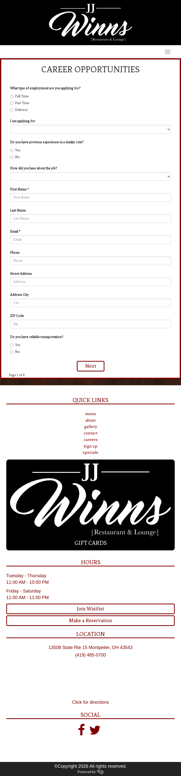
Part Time (19, 103)
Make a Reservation (90, 620)
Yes (15, 150)
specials (90, 452)
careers (91, 439)
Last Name (18, 210)
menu (90, 413)
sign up (90, 445)
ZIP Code (17, 316)
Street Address (21, 274)
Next (90, 366)
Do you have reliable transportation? (36, 337)
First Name (18, 189)
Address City (19, 295)
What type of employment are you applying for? (45, 88)
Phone (15, 252)
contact (90, 432)
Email (14, 231)
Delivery (19, 110)
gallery (90, 426)
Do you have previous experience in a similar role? (47, 142)
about (90, 420)
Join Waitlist (90, 609)
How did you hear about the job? (33, 168)
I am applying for (22, 121)
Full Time (19, 96)
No (15, 157)
